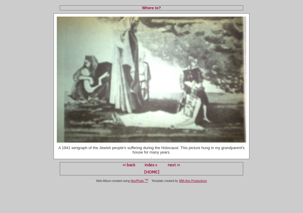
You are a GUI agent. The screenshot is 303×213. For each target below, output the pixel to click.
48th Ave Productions (193, 181)
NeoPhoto (139, 181)
